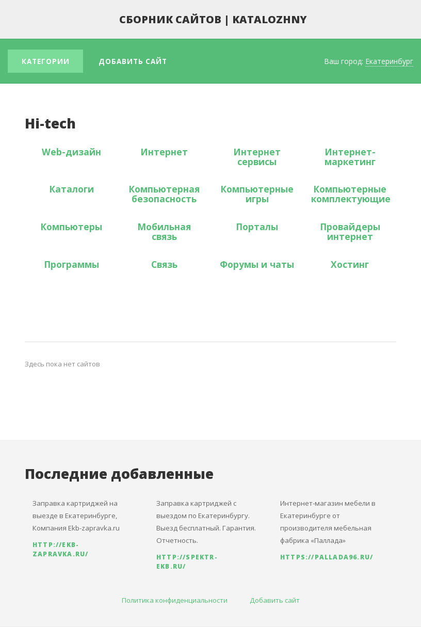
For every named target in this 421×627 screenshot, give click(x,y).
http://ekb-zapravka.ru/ (60, 549)
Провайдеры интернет (350, 231)
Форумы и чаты (257, 264)
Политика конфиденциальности (175, 600)
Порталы (257, 226)
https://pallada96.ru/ (326, 557)
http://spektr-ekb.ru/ (187, 562)
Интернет (164, 152)
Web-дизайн (71, 152)
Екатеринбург (389, 61)
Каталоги (71, 189)
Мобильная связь (164, 231)
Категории (46, 61)
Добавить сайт (133, 61)
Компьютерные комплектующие (351, 194)
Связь (164, 264)
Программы (71, 264)
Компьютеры (71, 226)
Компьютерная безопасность (164, 194)
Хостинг (350, 264)
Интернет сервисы (257, 157)
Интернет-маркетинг (350, 157)
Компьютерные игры (257, 194)
